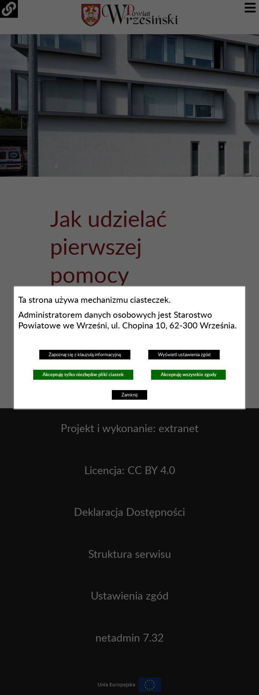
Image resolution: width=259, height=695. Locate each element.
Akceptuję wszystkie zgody (188, 374)
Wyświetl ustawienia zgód (184, 354)
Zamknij (129, 395)
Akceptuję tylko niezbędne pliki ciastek (83, 374)
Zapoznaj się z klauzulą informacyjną (85, 354)
